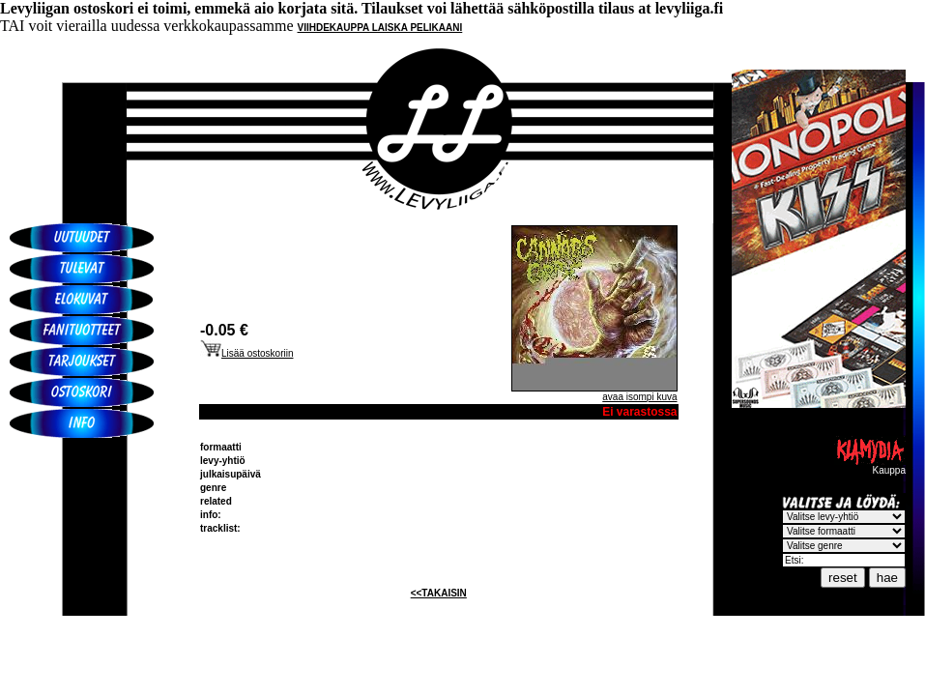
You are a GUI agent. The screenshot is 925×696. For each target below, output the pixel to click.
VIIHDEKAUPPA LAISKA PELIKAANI (380, 27)
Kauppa (870, 466)
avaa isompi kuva (639, 397)
